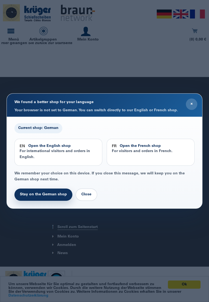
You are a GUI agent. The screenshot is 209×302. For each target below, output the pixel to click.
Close (86, 194)
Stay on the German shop (43, 194)
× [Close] (191, 104)
